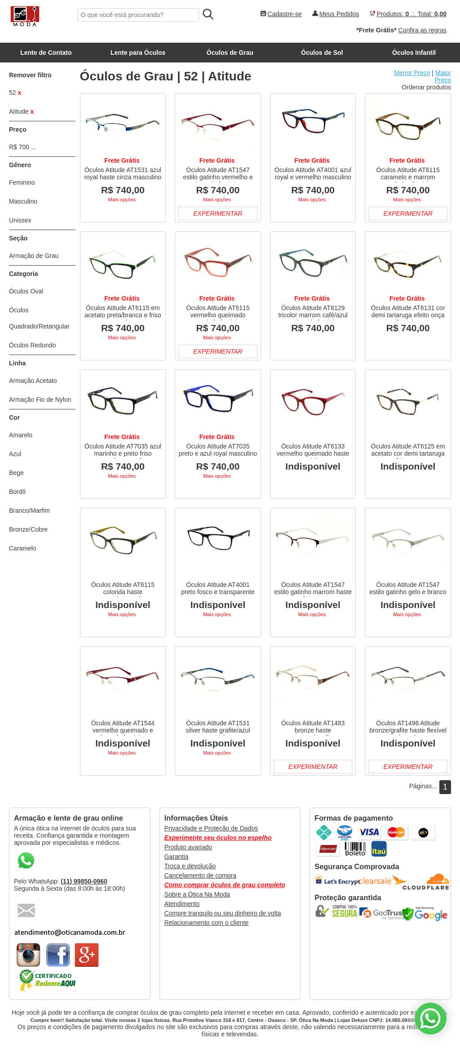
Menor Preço (412, 72)
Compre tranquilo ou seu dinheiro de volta (222, 913)
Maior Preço (442, 76)
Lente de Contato (45, 52)
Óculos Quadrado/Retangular (39, 318)
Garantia (176, 856)
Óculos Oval (26, 291)
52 (15, 92)
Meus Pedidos (339, 14)
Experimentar (217, 213)
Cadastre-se (285, 14)
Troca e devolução (190, 866)
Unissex (20, 220)
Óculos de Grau (230, 52)
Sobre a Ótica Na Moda (197, 894)
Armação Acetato (33, 380)
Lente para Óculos (138, 52)
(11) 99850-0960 (84, 881)
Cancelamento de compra (200, 875)
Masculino (23, 201)
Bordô (17, 491)
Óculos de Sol (322, 52)
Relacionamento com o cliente (206, 922)
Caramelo (22, 548)
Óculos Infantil (414, 52)
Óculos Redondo (32, 345)
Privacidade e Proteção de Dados (211, 828)
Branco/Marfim (29, 510)
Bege (16, 472)
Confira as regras (422, 30)
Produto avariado (188, 847)
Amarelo (20, 435)
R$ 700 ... (22, 147)
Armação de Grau (34, 255)
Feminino (22, 182)
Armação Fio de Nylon (40, 399)
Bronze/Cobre (28, 529)
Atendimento (182, 903)
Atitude (21, 111)
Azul (15, 453)
